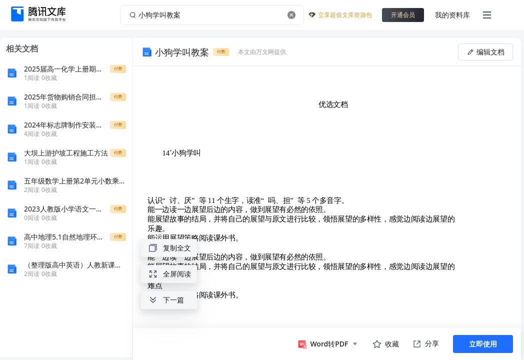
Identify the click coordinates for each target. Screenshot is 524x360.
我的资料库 (452, 15)
